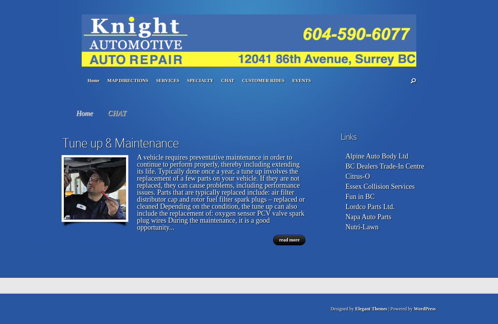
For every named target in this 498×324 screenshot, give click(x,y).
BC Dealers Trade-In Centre (384, 166)
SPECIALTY (200, 80)
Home (94, 80)
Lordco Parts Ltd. (370, 207)
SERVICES (167, 80)
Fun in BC (360, 197)
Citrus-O (357, 176)
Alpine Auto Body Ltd (377, 156)
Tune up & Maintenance (120, 143)
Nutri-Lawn (362, 227)
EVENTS (301, 80)
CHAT (228, 80)
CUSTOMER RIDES (263, 80)
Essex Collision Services (380, 186)
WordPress (425, 309)
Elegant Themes (371, 309)
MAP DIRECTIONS (128, 80)
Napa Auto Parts (368, 217)
